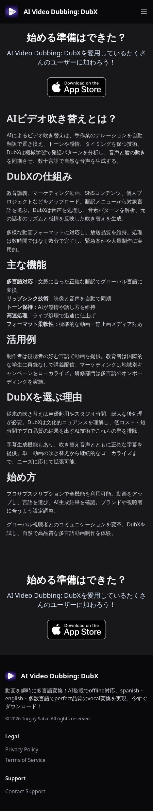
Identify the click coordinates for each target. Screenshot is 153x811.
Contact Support (25, 791)
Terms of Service (25, 760)
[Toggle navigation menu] (144, 12)
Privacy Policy (21, 749)
